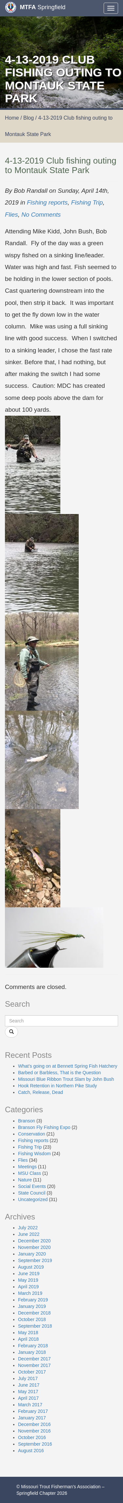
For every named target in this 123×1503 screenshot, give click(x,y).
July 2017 (28, 1378)
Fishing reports (47, 202)
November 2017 (34, 1365)
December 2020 (34, 1240)
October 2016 (32, 1437)
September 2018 (35, 1326)
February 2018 (33, 1345)
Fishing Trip (87, 202)
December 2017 (34, 1358)
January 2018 (32, 1352)
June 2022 (28, 1234)
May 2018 (28, 1332)
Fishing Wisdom (34, 1153)
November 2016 (34, 1431)
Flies (11, 214)
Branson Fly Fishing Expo (44, 1127)
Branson (26, 1120)
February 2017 (33, 1411)
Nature (25, 1179)
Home (12, 118)
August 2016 (31, 1450)
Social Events (32, 1186)
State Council (31, 1193)
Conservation (31, 1134)
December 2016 (34, 1424)
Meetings (27, 1166)
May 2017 (28, 1391)
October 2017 (32, 1371)
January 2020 (32, 1253)
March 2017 (30, 1404)
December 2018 (34, 1312)
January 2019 (32, 1306)
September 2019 (35, 1260)
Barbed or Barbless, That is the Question (59, 1072)
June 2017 (28, 1385)
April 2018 (28, 1339)
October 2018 (32, 1319)
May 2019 (28, 1280)
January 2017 (32, 1417)
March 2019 (30, 1293)
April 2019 (28, 1286)
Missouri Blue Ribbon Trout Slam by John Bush (66, 1079)
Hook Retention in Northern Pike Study (57, 1085)
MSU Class (29, 1173)
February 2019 (33, 1299)
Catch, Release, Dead (40, 1092)
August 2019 (31, 1267)
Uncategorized (33, 1199)
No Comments (41, 214)
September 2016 (35, 1444)
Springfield (35, 7)
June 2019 (28, 1273)
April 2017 (28, 1398)
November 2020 (34, 1247)
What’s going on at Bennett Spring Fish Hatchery (67, 1066)
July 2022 (28, 1227)
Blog (28, 118)
